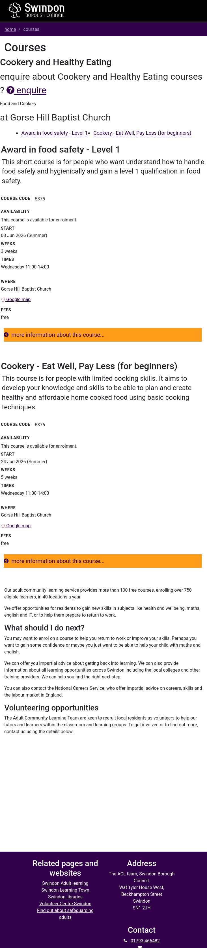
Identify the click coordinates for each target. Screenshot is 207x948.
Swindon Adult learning (65, 883)
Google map (16, 299)
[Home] (36, 10)
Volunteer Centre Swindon (65, 903)
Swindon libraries (65, 897)
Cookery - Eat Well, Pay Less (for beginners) (142, 133)
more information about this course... (54, 334)
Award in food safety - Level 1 (54, 133)
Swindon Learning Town (65, 890)
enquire (26, 90)
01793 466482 (145, 940)
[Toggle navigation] (139, 10)
